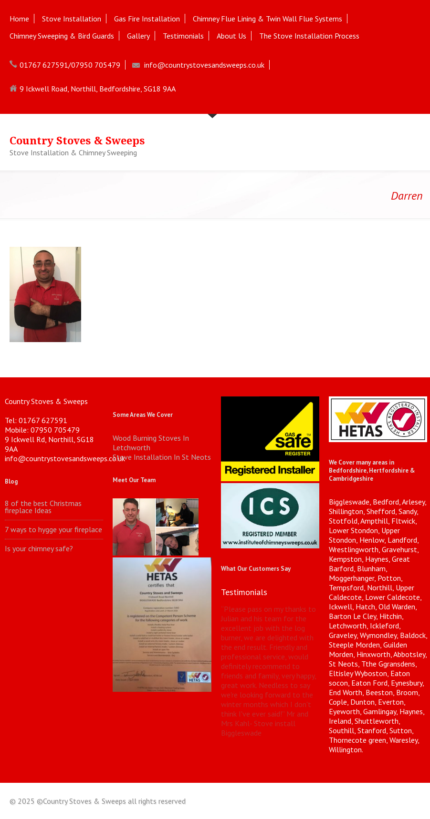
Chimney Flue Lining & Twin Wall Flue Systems (267, 18)
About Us (231, 35)
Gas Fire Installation (147, 18)
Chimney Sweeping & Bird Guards (62, 35)
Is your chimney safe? (39, 548)
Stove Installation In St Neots (162, 457)
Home (19, 18)
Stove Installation (71, 18)
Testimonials (183, 35)
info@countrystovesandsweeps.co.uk (204, 65)
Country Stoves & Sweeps (77, 141)
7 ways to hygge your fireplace (53, 529)
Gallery (138, 35)
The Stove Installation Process (309, 35)
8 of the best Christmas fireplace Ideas (43, 507)
